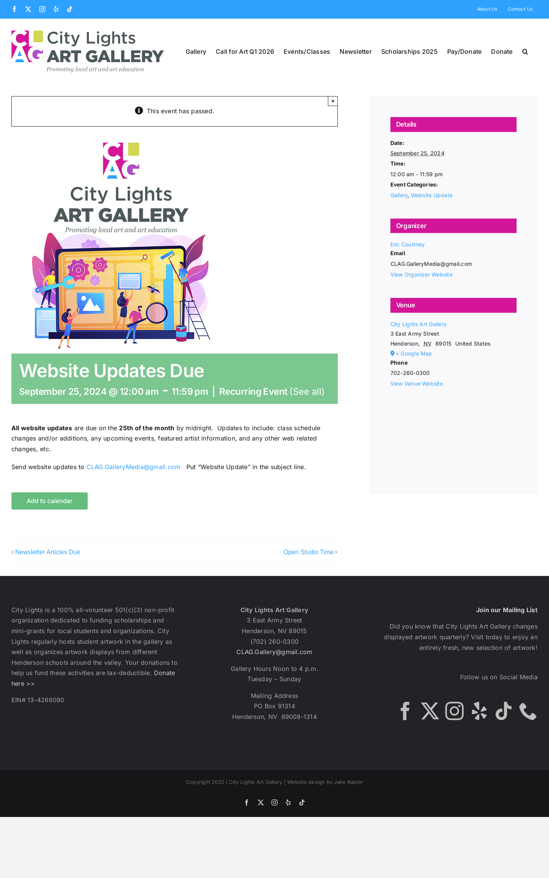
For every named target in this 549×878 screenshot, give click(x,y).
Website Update (432, 195)
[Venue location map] (453, 430)
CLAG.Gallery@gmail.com (274, 652)
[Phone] (528, 711)
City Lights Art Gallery (418, 324)
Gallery (399, 195)
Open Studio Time (309, 552)
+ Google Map (414, 353)
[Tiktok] (503, 711)
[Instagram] (454, 711)
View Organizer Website (421, 274)
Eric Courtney (407, 244)
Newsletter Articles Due (47, 552)
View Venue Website (416, 383)
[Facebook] (405, 711)
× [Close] (333, 101)
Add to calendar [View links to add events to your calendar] (49, 501)
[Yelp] (479, 711)
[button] (525, 51)
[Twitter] (430, 711)
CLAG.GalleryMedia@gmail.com (133, 467)
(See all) (307, 391)
